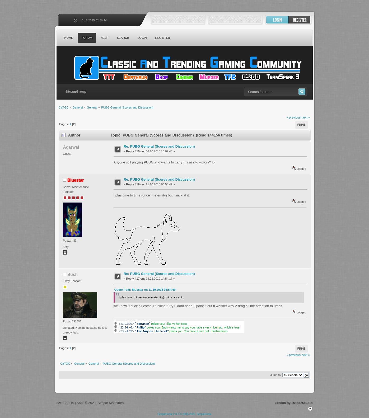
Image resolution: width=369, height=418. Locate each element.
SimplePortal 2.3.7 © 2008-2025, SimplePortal (184, 414)
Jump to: (275, 375)
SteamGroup (76, 91)
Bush (72, 274)
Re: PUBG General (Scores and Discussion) (159, 146)
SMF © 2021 (86, 403)
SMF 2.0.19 (65, 403)
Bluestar (75, 180)
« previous (293, 117)
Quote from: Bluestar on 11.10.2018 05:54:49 (145, 289)
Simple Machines (110, 403)
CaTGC (187, 68)
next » (305, 117)
